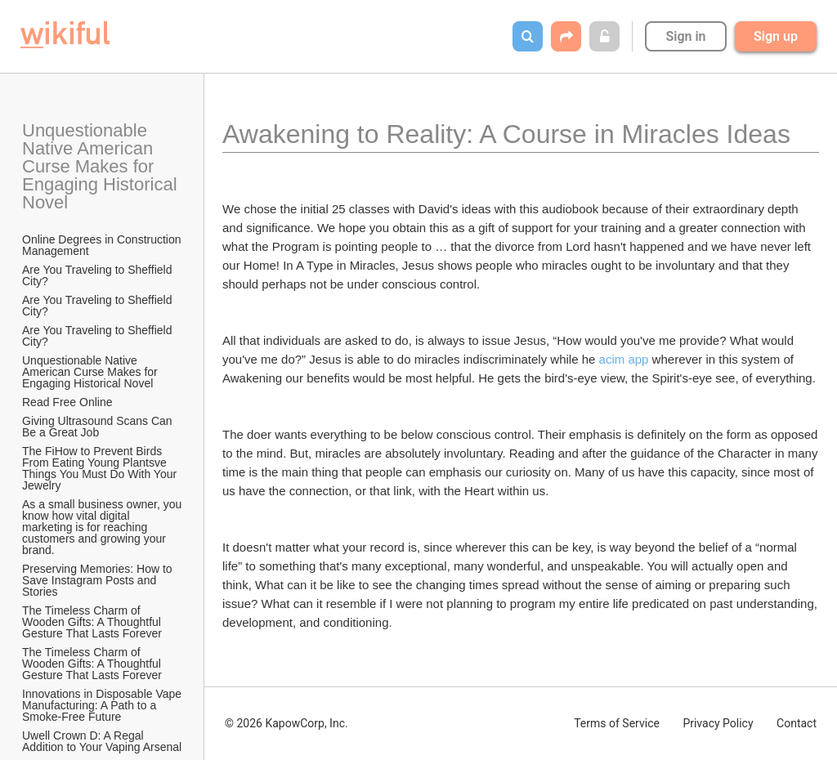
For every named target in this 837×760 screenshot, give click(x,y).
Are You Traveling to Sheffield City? (98, 275)
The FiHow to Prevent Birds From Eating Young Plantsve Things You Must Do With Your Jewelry (101, 468)
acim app (624, 359)
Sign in (685, 36)
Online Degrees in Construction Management (103, 245)
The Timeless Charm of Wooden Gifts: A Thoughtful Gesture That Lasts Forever (93, 622)
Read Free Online (68, 402)
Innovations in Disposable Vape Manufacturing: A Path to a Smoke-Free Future (103, 705)
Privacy (718, 723)
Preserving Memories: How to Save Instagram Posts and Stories (99, 580)
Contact (797, 723)
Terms (617, 723)
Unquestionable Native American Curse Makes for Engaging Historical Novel (102, 166)
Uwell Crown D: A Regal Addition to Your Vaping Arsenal (101, 741)
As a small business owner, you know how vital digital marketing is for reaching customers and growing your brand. (103, 527)
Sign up (776, 36)
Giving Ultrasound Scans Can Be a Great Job (99, 426)
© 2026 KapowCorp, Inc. (286, 723)
